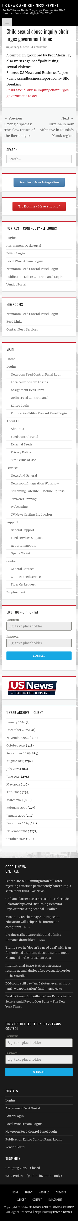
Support (12, 522)
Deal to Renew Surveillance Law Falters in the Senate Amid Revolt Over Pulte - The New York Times (38, 1001)
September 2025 (18, 753)
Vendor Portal (16, 284)
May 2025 (13, 784)
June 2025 (13, 776)
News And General (24, 475)
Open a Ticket (20, 553)
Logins (11, 238)
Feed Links (14, 321)
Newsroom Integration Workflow (35, 483)
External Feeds (21, 444)
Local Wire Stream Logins (24, 261)
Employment (15, 592)
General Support (22, 530)
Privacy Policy (21, 452)
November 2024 (17, 831)
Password (12, 636)
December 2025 (17, 730)
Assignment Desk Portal (23, 246)
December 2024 (17, 823)
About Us (13, 421)
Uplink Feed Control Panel (29, 398)
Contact (12, 561)
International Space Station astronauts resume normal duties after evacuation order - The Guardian (37, 971)
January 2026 (15, 722)
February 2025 (16, 808)
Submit (39, 655)
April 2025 (13, 792)
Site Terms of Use (23, 460)
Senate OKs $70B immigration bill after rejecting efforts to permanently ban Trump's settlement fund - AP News (38, 886)
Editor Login (15, 253)
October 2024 (16, 839)
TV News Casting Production (31, 514)
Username (12, 619)
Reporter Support (23, 546)
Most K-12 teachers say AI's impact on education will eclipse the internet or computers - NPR (32, 922)
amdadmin (40, 47)
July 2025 (13, 769)
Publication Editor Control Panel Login (34, 277)
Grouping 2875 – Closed (22, 1168)
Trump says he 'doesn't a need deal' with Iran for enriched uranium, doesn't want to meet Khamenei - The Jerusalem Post (38, 953)
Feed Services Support (27, 538)
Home (10, 359)
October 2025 (15, 745)
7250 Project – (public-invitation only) (33, 1176)
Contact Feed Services (22, 329)
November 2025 (17, 738)
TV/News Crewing (24, 499)
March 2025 (14, 800)
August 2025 (15, 761)
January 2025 (15, 815)
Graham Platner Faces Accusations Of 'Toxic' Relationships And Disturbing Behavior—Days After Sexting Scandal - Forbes (37, 904)
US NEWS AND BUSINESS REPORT (30, 5)
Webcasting (19, 507)
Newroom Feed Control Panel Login (32, 269)
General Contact (22, 569)
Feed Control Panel (24, 437)
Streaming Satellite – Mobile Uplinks (37, 491)
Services (12, 468)
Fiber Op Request (23, 584)
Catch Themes (62, 1212)
